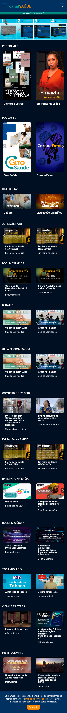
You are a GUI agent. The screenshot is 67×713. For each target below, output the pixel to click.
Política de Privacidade (36, 699)
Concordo (33, 707)
